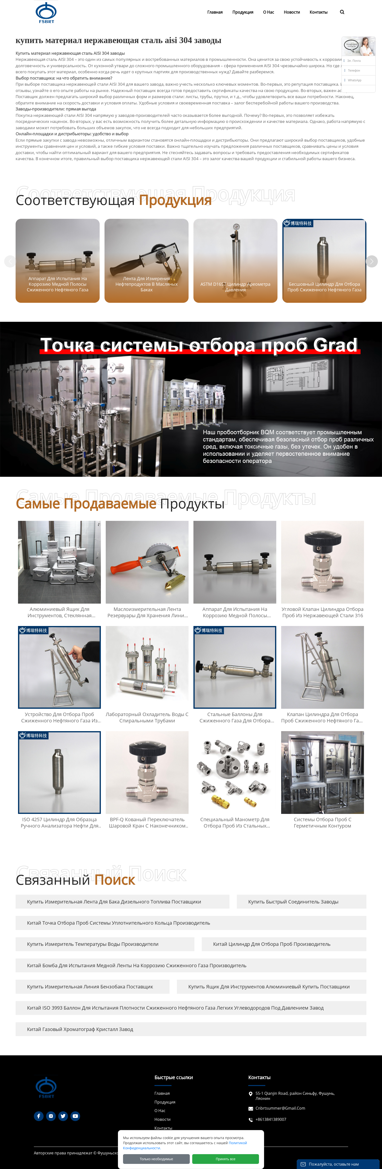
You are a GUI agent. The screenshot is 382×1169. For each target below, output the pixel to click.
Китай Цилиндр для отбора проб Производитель (272, 944)
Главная (162, 1093)
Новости (162, 1119)
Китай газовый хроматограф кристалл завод (80, 1029)
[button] (372, 261)
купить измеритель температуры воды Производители (93, 944)
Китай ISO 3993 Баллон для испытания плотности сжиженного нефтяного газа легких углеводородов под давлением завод (175, 1007)
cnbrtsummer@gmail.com (280, 1108)
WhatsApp (352, 80)
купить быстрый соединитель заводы (293, 901)
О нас (159, 1110)
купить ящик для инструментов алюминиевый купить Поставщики (269, 986)
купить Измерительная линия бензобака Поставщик (90, 986)
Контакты (163, 1128)
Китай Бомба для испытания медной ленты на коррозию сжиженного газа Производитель (137, 965)
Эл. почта (352, 61)
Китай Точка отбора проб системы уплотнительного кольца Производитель (118, 923)
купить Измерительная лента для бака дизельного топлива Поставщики (114, 901)
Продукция (164, 1102)
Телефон (352, 70)
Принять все (226, 1159)
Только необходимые (156, 1159)
